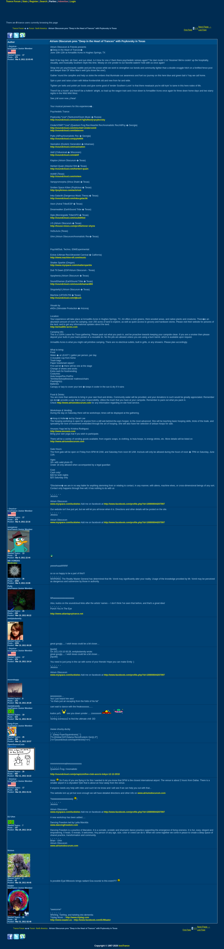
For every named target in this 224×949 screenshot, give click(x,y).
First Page (188, 30)
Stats (25, 1)
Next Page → (204, 27)
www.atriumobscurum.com (152, 793)
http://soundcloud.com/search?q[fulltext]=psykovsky (77, 120)
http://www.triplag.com (77, 917)
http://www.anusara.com (62, 431)
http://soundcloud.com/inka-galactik (68, 198)
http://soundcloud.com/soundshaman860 (71, 284)
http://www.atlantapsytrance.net (66, 613)
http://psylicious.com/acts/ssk (65, 190)
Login (73, 1)
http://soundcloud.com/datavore (66, 130)
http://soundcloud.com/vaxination (67, 147)
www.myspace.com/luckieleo (65, 504)
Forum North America (38, 28)
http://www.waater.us (61, 920)
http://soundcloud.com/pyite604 (66, 138)
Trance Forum (13, 1)
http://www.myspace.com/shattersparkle (71, 265)
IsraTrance (124, 945)
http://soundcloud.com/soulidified (67, 218)
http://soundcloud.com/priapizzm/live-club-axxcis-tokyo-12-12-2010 (85, 774)
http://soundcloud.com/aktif (64, 155)
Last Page (202, 30)
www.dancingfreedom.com (64, 825)
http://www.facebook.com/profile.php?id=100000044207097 (134, 504)
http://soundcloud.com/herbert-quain (69, 169)
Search (43, 1)
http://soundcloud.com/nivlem (65, 176)
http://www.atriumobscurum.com (74, 403)
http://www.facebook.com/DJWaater (92, 920)
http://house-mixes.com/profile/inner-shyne (72, 226)
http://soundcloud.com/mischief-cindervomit (73, 128)
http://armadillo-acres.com (63, 327)
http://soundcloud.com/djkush (65, 298)
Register (33, 1)
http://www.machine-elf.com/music (68, 257)
